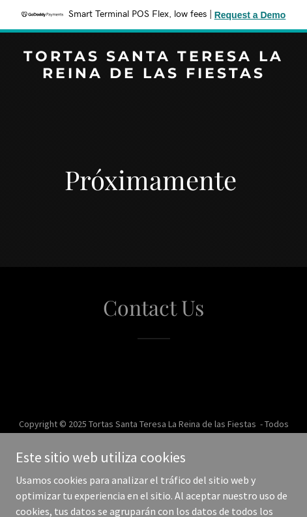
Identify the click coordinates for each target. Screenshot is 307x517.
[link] (153, 74)
